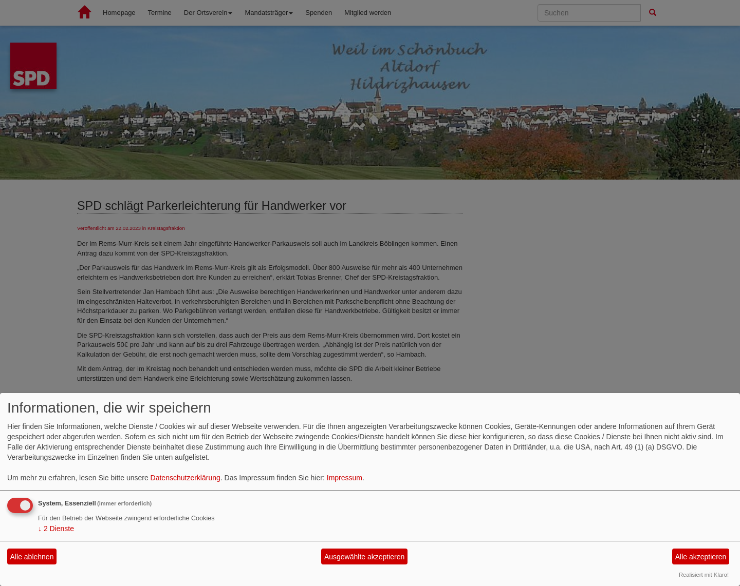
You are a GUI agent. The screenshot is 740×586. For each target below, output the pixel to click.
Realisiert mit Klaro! (704, 575)
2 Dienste (56, 528)
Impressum (344, 478)
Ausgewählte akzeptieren (364, 557)
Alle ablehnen (32, 557)
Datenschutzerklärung (185, 478)
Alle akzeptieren (701, 557)
